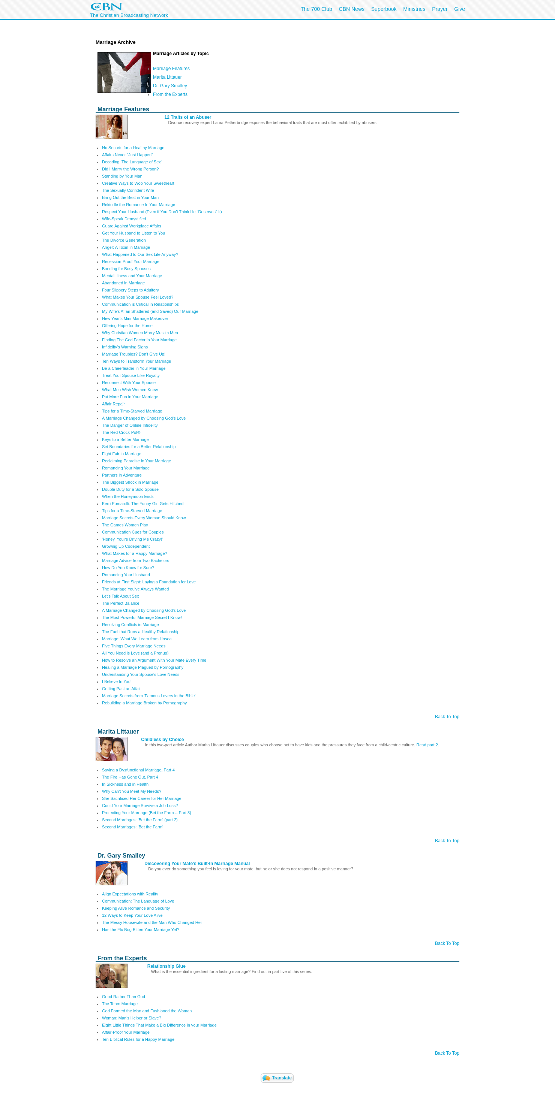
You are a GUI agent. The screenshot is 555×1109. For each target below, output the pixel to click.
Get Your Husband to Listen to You (133, 233)
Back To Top (447, 716)
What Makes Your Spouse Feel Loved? (137, 297)
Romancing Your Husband (126, 574)
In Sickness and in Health (125, 784)
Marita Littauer (167, 77)
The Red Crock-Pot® (121, 432)
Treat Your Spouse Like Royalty (131, 375)
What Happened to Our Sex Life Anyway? (140, 254)
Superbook (384, 9)
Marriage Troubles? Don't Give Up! (133, 354)
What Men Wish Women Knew (130, 389)
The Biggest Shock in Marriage (130, 482)
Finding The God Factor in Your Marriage (139, 340)
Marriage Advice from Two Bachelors (135, 560)
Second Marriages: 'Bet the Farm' (132, 827)
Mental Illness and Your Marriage (132, 276)
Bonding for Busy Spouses (126, 268)
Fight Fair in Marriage (121, 453)
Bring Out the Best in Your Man (130, 197)
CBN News (351, 9)
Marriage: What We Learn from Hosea (137, 639)
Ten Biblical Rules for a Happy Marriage (138, 1039)
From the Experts (170, 94)
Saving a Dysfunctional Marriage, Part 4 (138, 770)
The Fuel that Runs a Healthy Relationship (141, 631)
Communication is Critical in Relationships (140, 304)
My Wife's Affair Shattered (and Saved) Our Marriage (150, 311)
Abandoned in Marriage (123, 283)
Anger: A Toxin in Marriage (126, 247)
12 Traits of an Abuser (188, 117)
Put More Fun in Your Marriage (130, 397)
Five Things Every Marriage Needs (133, 646)
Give (459, 9)
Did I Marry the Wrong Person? (130, 169)
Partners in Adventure (122, 475)
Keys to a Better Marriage (125, 439)
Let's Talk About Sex (120, 596)
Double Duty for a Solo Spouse (130, 489)
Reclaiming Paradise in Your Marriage (136, 461)
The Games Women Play (125, 525)
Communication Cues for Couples (133, 532)
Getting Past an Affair (121, 688)
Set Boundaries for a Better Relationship (139, 446)
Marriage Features (171, 68)
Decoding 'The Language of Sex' (132, 162)
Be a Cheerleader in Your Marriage (133, 368)
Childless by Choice (162, 739)
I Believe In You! (117, 681)
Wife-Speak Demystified (124, 219)
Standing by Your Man (122, 176)
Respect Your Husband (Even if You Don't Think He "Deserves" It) (162, 211)
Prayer (439, 9)
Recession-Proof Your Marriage (130, 261)
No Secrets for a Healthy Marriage (133, 147)
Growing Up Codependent (126, 546)
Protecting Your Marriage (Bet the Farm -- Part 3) (146, 812)
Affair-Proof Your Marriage (126, 1032)
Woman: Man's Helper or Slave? (131, 1018)
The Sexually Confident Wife (128, 190)
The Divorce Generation (124, 240)
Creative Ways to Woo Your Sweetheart (138, 183)
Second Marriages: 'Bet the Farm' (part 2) (140, 820)
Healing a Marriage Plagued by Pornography (142, 667)
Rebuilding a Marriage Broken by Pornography (144, 703)
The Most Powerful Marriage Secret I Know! (142, 617)
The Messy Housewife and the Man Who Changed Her (152, 922)
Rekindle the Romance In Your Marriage (138, 204)
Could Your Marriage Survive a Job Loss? (140, 805)
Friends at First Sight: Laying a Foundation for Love (149, 582)
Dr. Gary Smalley (170, 85)
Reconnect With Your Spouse (129, 382)
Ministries (414, 9)
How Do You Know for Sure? (128, 567)
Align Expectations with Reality (130, 894)
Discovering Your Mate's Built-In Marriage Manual (197, 863)
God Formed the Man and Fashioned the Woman (147, 1011)
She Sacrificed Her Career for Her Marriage (142, 798)
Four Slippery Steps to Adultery (130, 290)
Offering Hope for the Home (127, 325)
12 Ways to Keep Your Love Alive (132, 915)
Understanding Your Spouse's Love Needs (140, 674)
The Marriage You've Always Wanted (135, 589)
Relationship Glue (166, 966)
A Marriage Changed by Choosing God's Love (144, 418)
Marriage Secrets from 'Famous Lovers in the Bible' (148, 695)
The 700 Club (316, 9)
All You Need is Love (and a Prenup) (135, 653)
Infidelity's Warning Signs (125, 347)
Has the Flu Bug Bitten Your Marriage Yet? (140, 929)
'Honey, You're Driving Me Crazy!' (132, 539)
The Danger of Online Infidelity (130, 425)
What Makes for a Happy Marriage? (134, 553)
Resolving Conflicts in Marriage (130, 624)
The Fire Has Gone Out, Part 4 (130, 777)
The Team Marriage (120, 1003)
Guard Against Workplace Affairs (131, 226)
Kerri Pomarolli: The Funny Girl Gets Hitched (142, 503)
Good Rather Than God (123, 996)
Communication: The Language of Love (138, 901)
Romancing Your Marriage (126, 468)
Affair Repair (113, 404)
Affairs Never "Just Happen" (127, 154)
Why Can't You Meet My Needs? (131, 791)
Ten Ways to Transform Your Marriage (136, 361)
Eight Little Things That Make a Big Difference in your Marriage (159, 1025)
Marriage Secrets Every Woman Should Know (144, 518)
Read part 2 (427, 745)
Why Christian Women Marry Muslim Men (140, 332)
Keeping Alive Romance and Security (136, 908)
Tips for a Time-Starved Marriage (132, 411)
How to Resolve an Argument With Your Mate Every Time (154, 660)
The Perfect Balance (121, 603)
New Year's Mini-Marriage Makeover (135, 318)
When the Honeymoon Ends (128, 496)
